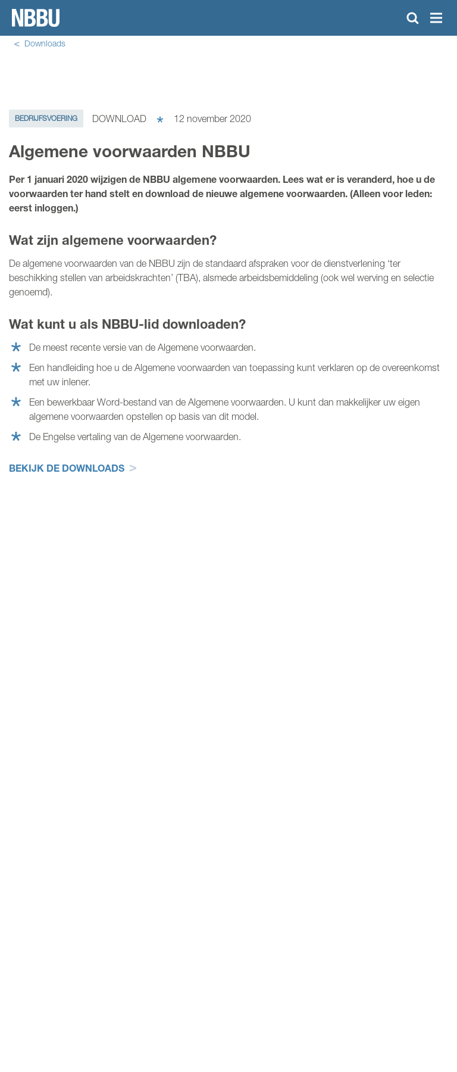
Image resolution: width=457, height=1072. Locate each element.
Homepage (36, 18)
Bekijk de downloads (66, 467)
